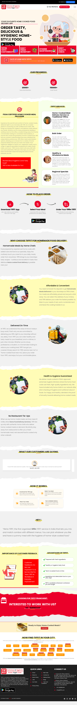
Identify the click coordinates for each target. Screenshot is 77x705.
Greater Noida (69, 650)
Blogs (43, 679)
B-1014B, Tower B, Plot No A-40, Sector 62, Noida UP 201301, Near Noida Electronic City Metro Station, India (65, 677)
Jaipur (59, 650)
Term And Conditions (44, 682)
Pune (60, 645)
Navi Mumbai (60, 654)
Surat (35, 650)
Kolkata (68, 645)
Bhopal (51, 650)
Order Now (44, 628)
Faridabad (25, 645)
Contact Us (45, 675)
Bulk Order (44, 672)
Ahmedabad (7, 650)
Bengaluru (17, 650)
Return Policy (34, 677)
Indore (24, 654)
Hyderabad (35, 645)
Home (32, 672)
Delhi (8, 645)
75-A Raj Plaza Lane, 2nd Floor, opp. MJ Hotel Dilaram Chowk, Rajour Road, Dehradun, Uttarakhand (64, 683)
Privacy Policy (34, 685)
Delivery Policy (45, 677)
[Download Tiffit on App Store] (68, 60)
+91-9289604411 (62, 2)
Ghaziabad (27, 650)
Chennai (43, 650)
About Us (33, 675)
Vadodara (16, 654)
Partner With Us (64, 6)
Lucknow (51, 654)
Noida (53, 645)
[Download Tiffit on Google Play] (57, 60)
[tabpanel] (57, 148)
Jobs (32, 679)
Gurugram (44, 645)
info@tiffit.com (60, 690)
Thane (32, 654)
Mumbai (16, 645)
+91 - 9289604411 (32, 608)
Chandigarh (41, 654)
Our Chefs (33, 682)
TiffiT (10, 698)
